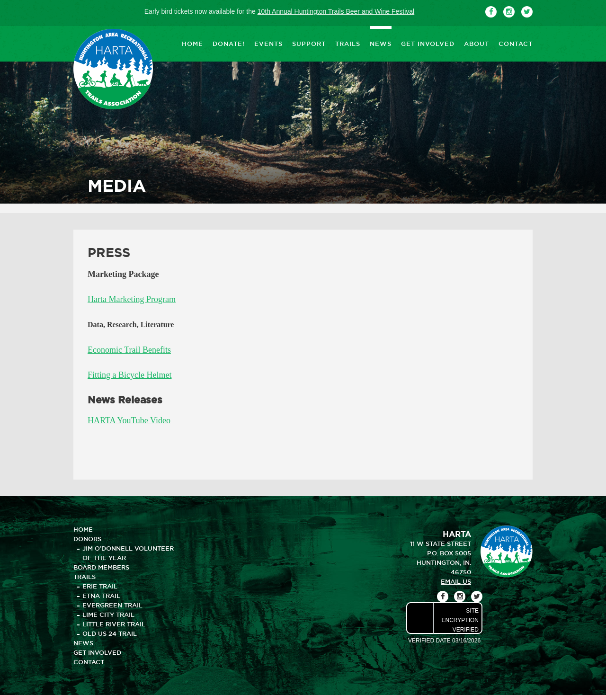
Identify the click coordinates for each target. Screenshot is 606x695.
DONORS (87, 538)
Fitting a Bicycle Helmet (129, 375)
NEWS (381, 43)
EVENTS (268, 43)
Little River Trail (113, 624)
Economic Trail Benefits (129, 350)
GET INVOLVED (427, 43)
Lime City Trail (108, 614)
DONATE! (229, 43)
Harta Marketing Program (132, 299)
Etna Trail (101, 595)
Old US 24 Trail (109, 633)
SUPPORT (309, 43)
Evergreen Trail (112, 605)
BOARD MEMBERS (101, 567)
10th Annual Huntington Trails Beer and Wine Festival (336, 11)
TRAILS (347, 43)
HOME (192, 43)
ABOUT (476, 43)
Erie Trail (99, 586)
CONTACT (516, 43)
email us (456, 581)
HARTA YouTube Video (129, 420)
